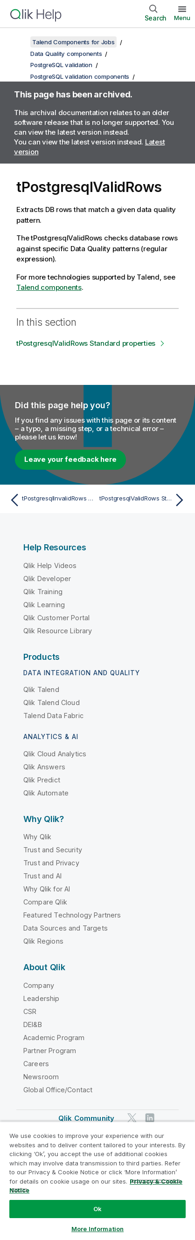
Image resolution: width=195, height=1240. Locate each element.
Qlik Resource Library (57, 631)
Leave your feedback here (70, 459)
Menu (182, 17)
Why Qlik (37, 837)
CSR (29, 1011)
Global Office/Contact (57, 1090)
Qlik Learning (44, 605)
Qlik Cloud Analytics (54, 754)
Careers (36, 1064)
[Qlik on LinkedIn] (150, 1117)
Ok (97, 1209)
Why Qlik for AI (46, 889)
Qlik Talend (41, 689)
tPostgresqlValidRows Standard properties (85, 343)
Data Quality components (66, 53)
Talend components (49, 287)
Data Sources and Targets (65, 928)
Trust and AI (42, 876)
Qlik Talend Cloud (51, 702)
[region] (97, 1180)
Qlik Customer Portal (56, 618)
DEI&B (32, 1024)
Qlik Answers (44, 767)
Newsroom (41, 1077)
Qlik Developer (47, 578)
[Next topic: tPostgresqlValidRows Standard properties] (143, 500)
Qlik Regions (43, 941)
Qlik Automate (46, 793)
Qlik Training (43, 592)
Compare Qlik (45, 902)
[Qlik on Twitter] (132, 1117)
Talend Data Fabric (53, 715)
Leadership (41, 998)
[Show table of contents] (19, 42)
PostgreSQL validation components (79, 76)
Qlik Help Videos (50, 565)
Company (38, 985)
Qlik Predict (41, 780)
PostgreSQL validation (61, 65)
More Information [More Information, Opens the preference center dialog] (97, 1229)
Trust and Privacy (51, 863)
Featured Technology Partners (72, 915)
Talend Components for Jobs (73, 42)
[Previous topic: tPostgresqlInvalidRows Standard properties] (51, 500)
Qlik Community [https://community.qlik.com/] (86, 1118)
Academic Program (54, 1037)
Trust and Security (52, 850)
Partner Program (49, 1051)
